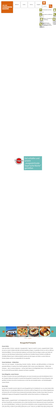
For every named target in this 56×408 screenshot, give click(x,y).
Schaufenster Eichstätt (7, 7)
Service (31, 4)
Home (25, 338)
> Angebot (29, 338)
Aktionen (17, 4)
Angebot (38, 4)
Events (24, 4)
